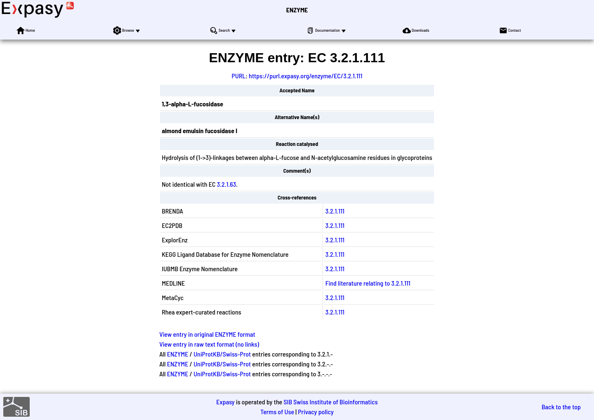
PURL (239, 76)
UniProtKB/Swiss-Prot (222, 354)
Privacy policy (316, 411)
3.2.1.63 (226, 184)
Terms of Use (277, 411)
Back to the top (561, 407)
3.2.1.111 (334, 211)
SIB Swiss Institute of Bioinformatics (330, 402)
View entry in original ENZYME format (207, 334)
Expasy (225, 402)
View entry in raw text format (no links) (209, 344)
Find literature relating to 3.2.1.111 (367, 283)
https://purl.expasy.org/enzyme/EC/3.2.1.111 (305, 76)
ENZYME (297, 10)
